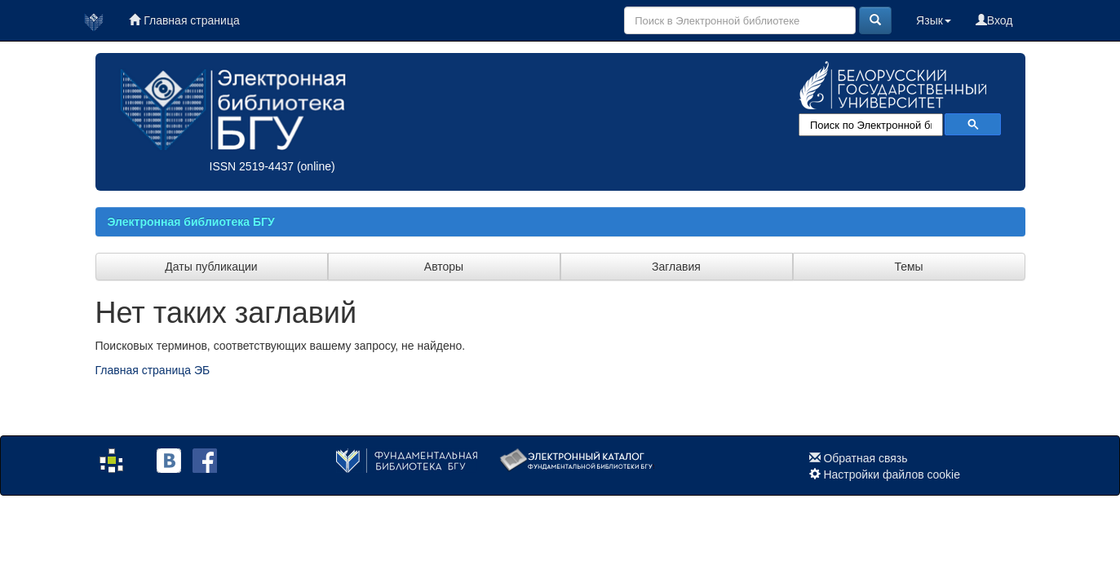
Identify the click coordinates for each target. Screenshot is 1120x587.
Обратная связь (865, 458)
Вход (994, 20)
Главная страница (184, 20)
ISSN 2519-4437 (252, 166)
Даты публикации (211, 266)
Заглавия (676, 266)
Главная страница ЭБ (152, 370)
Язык (933, 20)
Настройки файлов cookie (891, 474)
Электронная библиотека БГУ (191, 221)
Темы (908, 266)
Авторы (443, 266)
